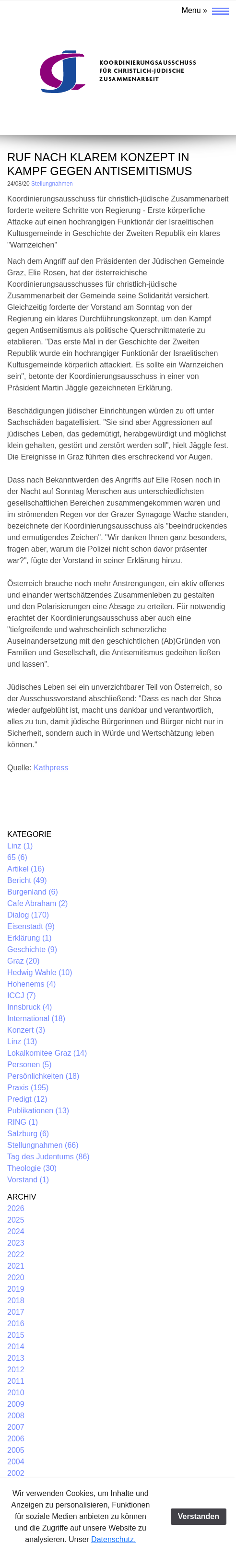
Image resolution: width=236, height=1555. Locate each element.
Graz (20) (23, 961)
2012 (15, 1370)
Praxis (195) (27, 1088)
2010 (15, 1393)
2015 (15, 1335)
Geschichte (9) (32, 949)
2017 (15, 1312)
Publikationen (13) (38, 1111)
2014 (15, 1347)
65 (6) (17, 857)
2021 (15, 1266)
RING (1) (22, 1122)
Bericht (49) (27, 880)
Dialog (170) (28, 915)
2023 (15, 1243)
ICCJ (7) (21, 995)
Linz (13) (22, 1041)
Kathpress (51, 768)
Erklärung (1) (29, 938)
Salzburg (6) (28, 1134)
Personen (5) (29, 1064)
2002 (15, 1473)
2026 (15, 1208)
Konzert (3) (26, 1030)
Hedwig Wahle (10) (39, 972)
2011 (15, 1381)
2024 (15, 1231)
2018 (15, 1300)
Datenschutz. (113, 1539)
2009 (15, 1404)
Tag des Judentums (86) (48, 1157)
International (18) (36, 1018)
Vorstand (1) (28, 1180)
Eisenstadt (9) (31, 926)
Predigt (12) (27, 1099)
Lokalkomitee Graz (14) (47, 1053)
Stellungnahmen (52, 183)
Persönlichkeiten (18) (43, 1076)
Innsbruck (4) (29, 1007)
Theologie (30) (32, 1168)
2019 (15, 1289)
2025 (15, 1220)
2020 (15, 1277)
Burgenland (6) (32, 892)
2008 (15, 1416)
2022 (15, 1254)
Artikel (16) (25, 869)
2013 (15, 1358)
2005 (15, 1450)
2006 (15, 1439)
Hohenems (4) (31, 984)
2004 (15, 1462)
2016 (15, 1323)
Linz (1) (20, 846)
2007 (15, 1427)
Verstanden (198, 1516)
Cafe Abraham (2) (37, 903)
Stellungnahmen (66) (43, 1145)
